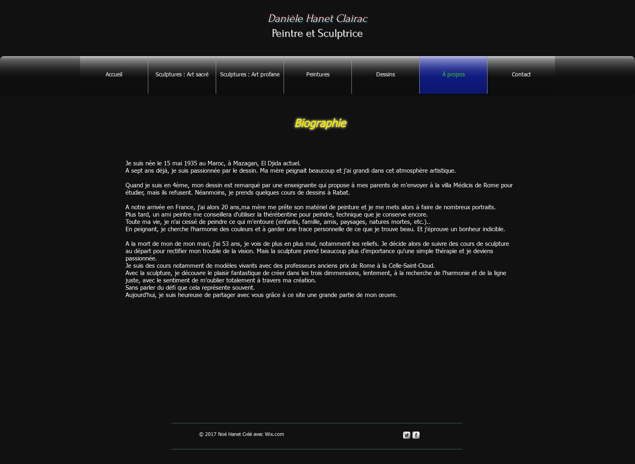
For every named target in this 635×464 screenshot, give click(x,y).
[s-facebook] (416, 435)
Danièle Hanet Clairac (317, 18)
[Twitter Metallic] (406, 435)
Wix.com (274, 434)
